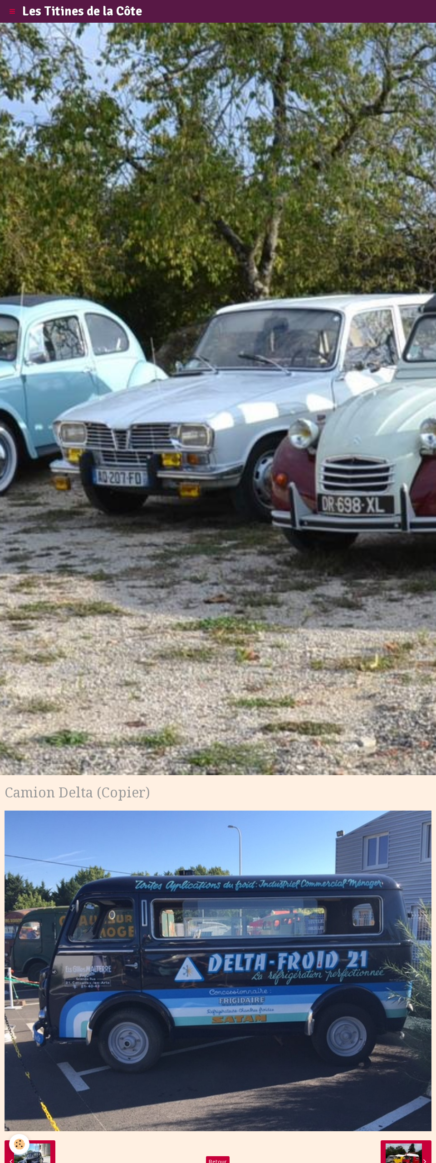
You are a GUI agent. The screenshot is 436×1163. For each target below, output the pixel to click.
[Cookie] (19, 1144)
